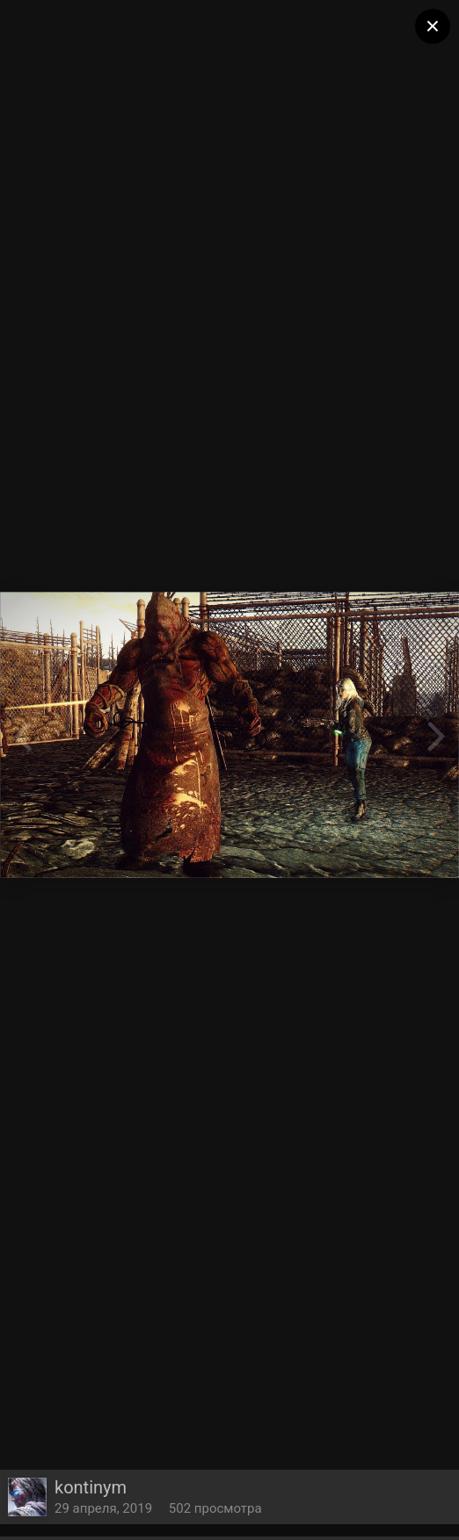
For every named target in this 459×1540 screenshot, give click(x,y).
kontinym (91, 1487)
